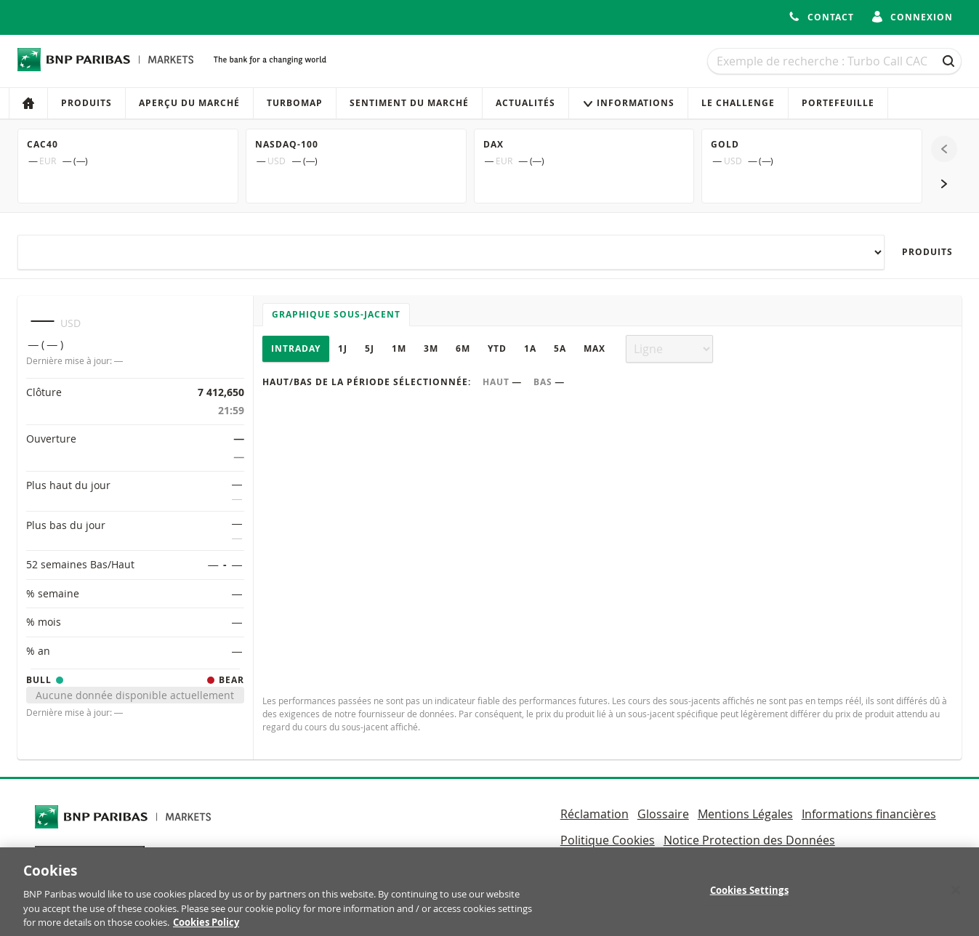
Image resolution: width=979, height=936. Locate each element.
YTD (497, 348)
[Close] (956, 896)
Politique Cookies (607, 840)
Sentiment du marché (409, 103)
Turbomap (295, 103)
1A (530, 348)
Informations (628, 103)
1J (342, 348)
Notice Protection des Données (749, 840)
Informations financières (869, 814)
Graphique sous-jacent (336, 314)
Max (594, 348)
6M (463, 348)
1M (399, 348)
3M (431, 348)
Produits (86, 103)
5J (369, 348)
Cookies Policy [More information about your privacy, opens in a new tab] (206, 928)
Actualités (525, 103)
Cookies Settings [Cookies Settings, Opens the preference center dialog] (749, 896)
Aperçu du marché (189, 103)
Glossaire (663, 814)
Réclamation (594, 814)
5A (560, 348)
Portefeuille (838, 103)
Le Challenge (738, 103)
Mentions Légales (745, 814)
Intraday (296, 348)
